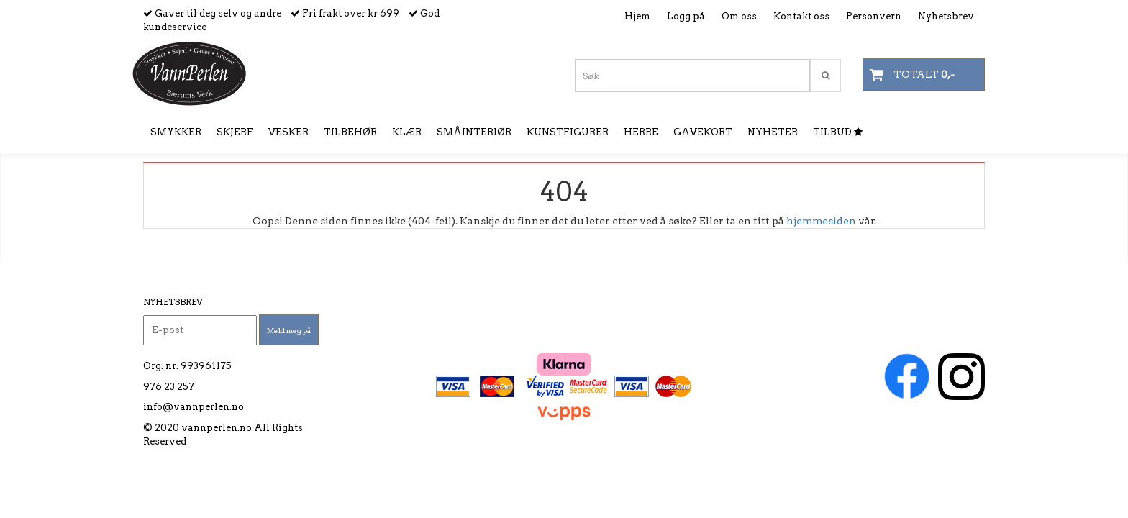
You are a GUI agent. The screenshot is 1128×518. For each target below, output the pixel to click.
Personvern (873, 16)
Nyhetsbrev (946, 16)
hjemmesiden (821, 221)
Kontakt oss (801, 16)
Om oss (739, 16)
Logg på (686, 16)
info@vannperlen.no (193, 406)
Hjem (637, 16)
